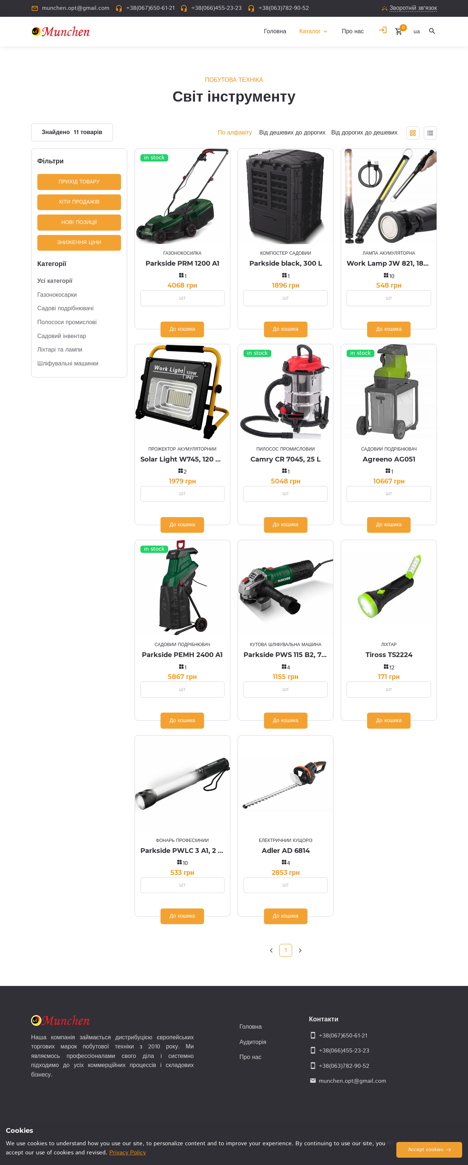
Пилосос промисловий (285, 449)
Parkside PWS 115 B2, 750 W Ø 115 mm (286, 655)
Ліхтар (389, 645)
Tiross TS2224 (389, 655)
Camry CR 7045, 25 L (285, 459)
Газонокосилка (182, 253)
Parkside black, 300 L (285, 263)
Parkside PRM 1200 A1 (182, 263)
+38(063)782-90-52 (344, 1066)
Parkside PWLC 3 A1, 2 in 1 (182, 851)
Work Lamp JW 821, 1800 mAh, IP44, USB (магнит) (389, 263)
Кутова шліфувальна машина (285, 645)
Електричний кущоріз (286, 841)
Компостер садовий (285, 253)
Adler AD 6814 (286, 851)
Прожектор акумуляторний (182, 449)
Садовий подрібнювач (389, 449)
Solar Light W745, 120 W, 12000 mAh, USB (182, 459)
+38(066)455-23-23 (344, 1051)
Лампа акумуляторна (389, 253)
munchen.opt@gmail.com (352, 1081)
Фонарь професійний (182, 841)
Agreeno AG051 (389, 459)
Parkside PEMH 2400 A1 (182, 655)
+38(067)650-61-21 (343, 1036)
